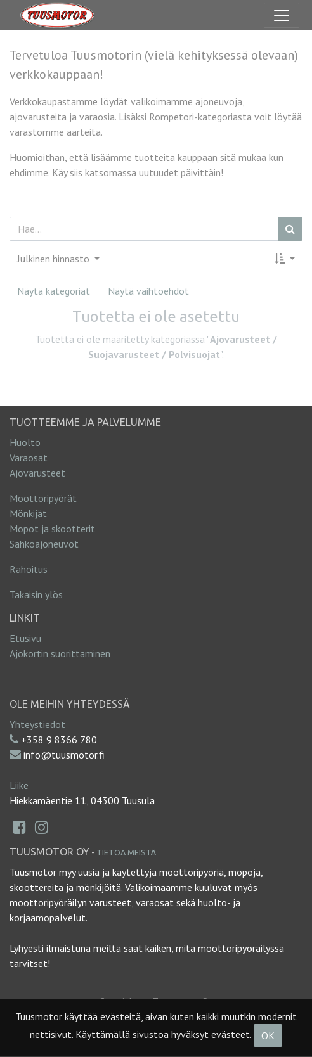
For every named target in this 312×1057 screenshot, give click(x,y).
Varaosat (29, 457)
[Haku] (290, 229)
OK (268, 1035)
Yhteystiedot (37, 724)
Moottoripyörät (43, 498)
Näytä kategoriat (53, 291)
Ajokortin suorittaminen (60, 653)
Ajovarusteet (37, 472)
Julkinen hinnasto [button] (54, 258)
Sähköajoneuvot (44, 543)
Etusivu (25, 638)
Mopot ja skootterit (52, 528)
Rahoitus (29, 569)
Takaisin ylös (36, 594)
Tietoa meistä (126, 852)
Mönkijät (28, 513)
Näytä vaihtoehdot (148, 291)
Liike (19, 785)
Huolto (25, 442)
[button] (284, 258)
